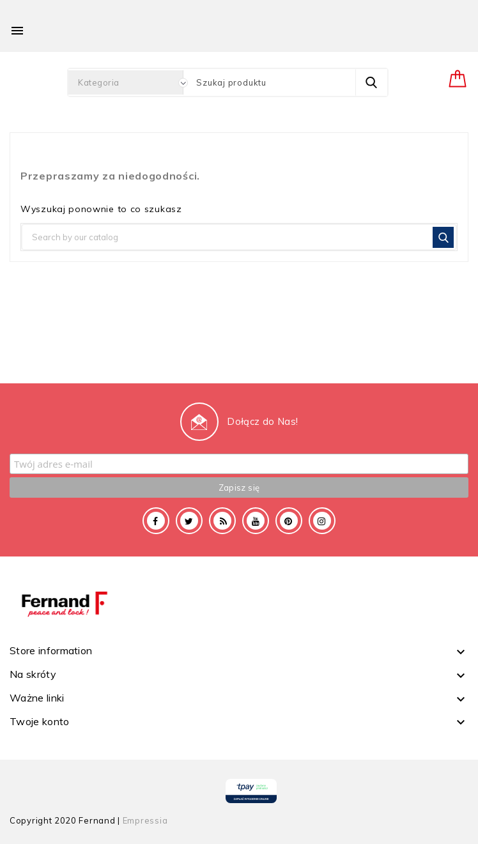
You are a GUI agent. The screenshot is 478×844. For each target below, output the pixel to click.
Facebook (156, 521)
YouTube (256, 521)
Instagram (322, 521)
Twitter (189, 521)
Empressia (145, 820)
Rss (222, 521)
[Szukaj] (239, 237)
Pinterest (289, 521)
